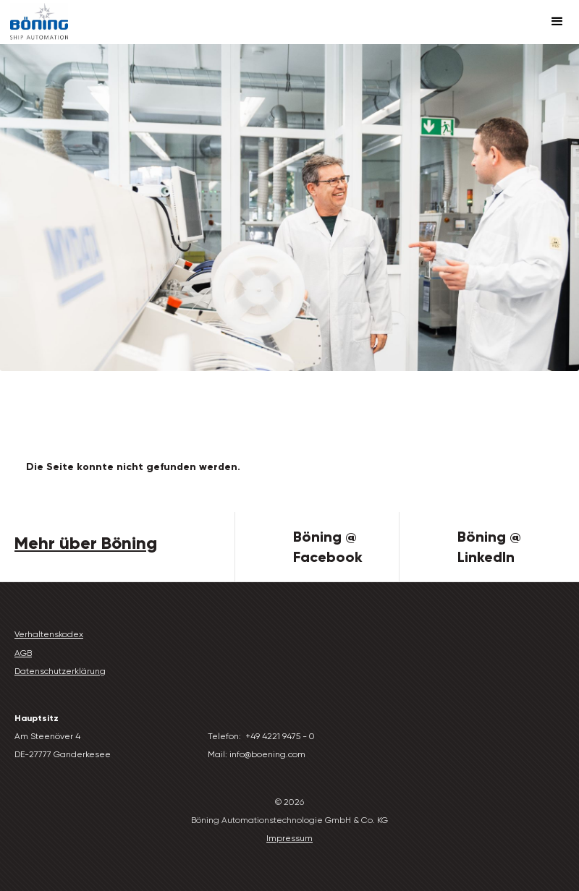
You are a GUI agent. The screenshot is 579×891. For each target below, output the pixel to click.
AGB (23, 653)
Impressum (289, 838)
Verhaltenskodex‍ (48, 634)
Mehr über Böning (85, 542)
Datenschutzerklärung (60, 671)
